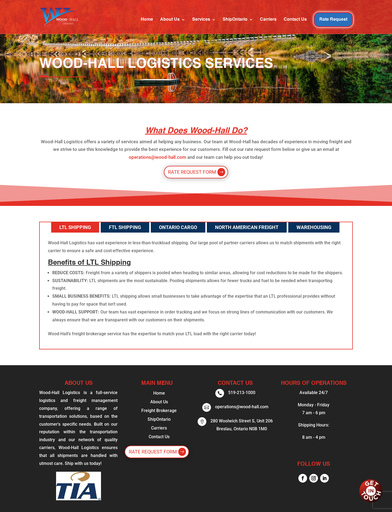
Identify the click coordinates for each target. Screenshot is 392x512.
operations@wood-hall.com (157, 157)
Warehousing (313, 227)
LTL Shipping (75, 227)
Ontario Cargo (178, 227)
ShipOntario (235, 20)
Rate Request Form (192, 172)
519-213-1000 (241, 392)
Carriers (268, 20)
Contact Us (295, 20)
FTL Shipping (125, 227)
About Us (170, 20)
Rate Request (333, 19)
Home (147, 20)
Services (201, 20)
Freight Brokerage (159, 410)
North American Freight (246, 227)
